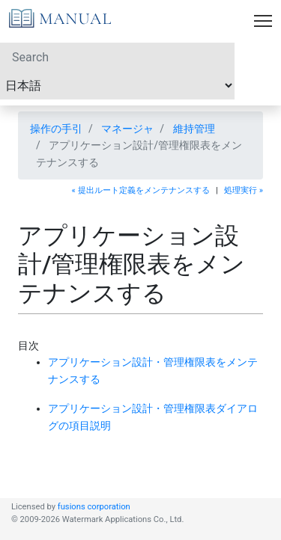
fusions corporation (94, 507)
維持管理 (194, 129)
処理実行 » (243, 190)
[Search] (117, 57)
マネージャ (127, 129)
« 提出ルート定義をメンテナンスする (141, 190)
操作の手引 (56, 129)
